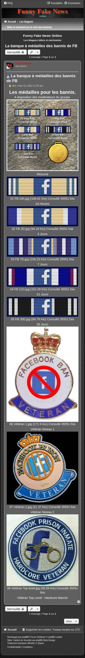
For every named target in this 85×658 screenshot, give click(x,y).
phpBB (25, 637)
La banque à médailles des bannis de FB (41, 46)
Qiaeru (41, 643)
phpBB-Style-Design (45, 640)
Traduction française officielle (21, 643)
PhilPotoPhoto (23, 63)
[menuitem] (8, 3)
